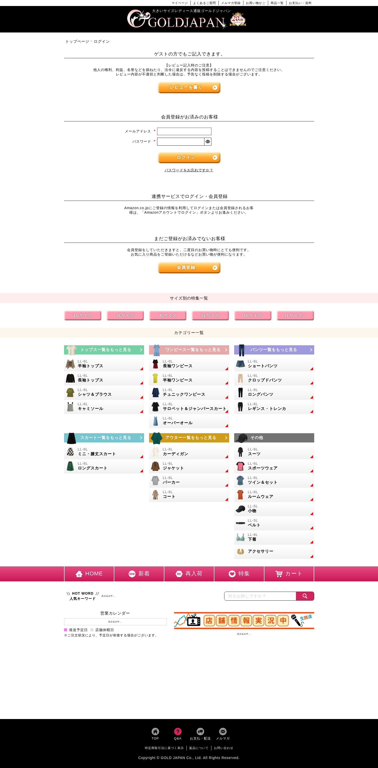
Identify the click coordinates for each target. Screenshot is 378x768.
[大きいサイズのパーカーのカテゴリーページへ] (189, 480)
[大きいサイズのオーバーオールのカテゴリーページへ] (189, 421)
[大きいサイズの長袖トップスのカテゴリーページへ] (104, 378)
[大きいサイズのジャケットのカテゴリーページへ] (189, 466)
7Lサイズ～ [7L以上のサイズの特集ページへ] (295, 315)
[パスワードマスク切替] (207, 141)
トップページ (77, 41)
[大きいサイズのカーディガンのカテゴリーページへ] (189, 452)
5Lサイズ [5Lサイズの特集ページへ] (210, 315)
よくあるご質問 (204, 3)
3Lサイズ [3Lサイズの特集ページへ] (125, 315)
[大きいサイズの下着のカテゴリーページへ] (274, 537)
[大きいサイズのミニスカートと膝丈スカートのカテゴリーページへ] (104, 452)
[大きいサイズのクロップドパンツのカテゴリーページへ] (274, 378)
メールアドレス (140, 131)
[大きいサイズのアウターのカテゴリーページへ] (189, 437)
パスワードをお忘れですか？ (189, 170)
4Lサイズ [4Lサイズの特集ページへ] (168, 315)
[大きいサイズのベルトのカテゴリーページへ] (274, 523)
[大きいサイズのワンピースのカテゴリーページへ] (189, 350)
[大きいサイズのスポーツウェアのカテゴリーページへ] (274, 466)
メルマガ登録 (231, 3)
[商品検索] (305, 596)
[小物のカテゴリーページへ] (274, 509)
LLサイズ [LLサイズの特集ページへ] (83, 315)
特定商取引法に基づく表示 (164, 748)
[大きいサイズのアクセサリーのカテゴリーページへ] (274, 552)
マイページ (180, 3)
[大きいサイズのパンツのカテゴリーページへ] (274, 350)
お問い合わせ (223, 748)
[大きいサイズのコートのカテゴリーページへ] (189, 495)
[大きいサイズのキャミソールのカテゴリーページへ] (104, 407)
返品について (199, 748)
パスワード (144, 141)
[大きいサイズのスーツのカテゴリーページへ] (274, 452)
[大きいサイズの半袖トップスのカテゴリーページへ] (104, 364)
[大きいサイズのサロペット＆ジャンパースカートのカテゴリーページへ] (189, 407)
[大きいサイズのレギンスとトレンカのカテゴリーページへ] (274, 407)
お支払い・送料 (300, 3)
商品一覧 (277, 3)
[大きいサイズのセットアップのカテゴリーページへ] (274, 480)
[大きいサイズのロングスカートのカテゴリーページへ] (104, 466)
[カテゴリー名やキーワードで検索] (260, 596)
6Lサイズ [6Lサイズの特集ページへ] (253, 315)
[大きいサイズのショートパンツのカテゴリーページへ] (274, 364)
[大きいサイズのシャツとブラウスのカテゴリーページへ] (104, 392)
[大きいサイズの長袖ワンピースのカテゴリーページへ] (189, 364)
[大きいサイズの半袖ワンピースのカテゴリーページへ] (189, 378)
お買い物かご (255, 3)
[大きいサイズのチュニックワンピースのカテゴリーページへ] (189, 392)
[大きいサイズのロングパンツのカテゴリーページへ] (274, 392)
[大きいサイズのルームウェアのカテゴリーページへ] (274, 495)
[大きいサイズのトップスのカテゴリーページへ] (104, 350)
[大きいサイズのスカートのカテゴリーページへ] (104, 437)
